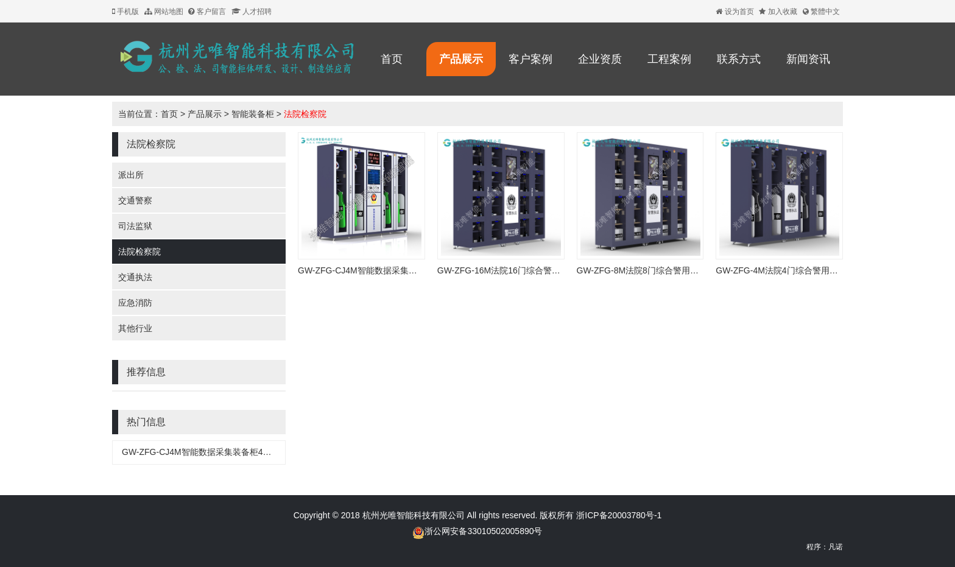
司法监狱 (135, 226)
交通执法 (135, 277)
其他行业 (135, 328)
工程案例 (669, 59)
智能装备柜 (252, 114)
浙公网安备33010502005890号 (483, 531)
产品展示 (461, 59)
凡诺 (835, 547)
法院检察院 (305, 114)
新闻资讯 (808, 59)
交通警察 (135, 200)
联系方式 (739, 59)
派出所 (131, 175)
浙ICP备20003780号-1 (617, 515)
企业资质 (600, 59)
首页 (392, 59)
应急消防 (135, 303)
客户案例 (530, 59)
